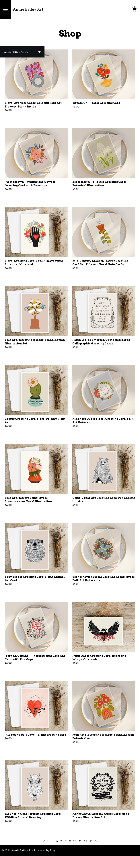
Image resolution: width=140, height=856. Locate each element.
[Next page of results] (96, 841)
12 (85, 841)
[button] (22, 51)
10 (75, 841)
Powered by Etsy (45, 850)
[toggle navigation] (5, 9)
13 (91, 841)
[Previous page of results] (44, 841)
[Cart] (134, 10)
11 (80, 841)
